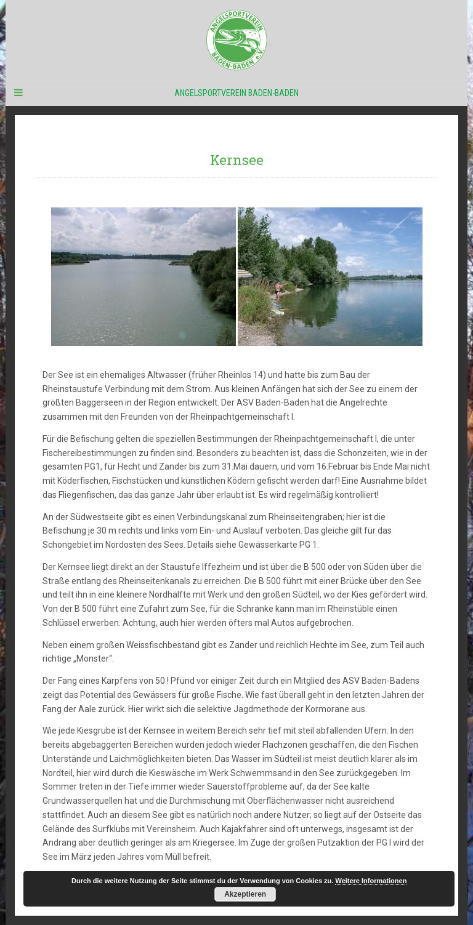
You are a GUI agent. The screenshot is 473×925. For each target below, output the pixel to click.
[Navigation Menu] (18, 93)
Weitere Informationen (370, 880)
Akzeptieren (245, 894)
